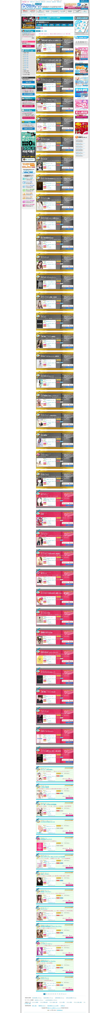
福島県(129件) (43, 1)
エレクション (44, 909)
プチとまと (43, 316)
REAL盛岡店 (44, 435)
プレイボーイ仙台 (45, 139)
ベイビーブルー (45, 455)
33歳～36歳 (26, 62)
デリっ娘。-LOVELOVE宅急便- (49, 804)
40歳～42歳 (26, 65)
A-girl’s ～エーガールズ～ (47, 731)
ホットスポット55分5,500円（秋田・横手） (52, 60)
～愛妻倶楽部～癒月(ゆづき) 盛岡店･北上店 (52, 40)
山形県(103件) (37, 1)
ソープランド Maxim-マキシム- (48, 99)
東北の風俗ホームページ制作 (52, 1005)
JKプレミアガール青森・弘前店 (49, 297)
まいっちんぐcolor (45, 612)
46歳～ (25, 69)
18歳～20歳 (26, 54)
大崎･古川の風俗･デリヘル (71, 997)
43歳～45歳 (26, 67)
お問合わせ (63, 1005)
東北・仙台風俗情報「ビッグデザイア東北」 (82, 86)
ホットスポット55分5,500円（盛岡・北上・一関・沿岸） (55, 593)
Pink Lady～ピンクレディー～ (48, 277)
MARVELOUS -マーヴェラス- (48, 961)
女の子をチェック (51, 51)
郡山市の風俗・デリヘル (48, 997)
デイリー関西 (69, 1002)
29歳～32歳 (26, 60)
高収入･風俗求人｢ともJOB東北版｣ (81, 109)
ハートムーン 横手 (45, 198)
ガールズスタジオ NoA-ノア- (48, 672)
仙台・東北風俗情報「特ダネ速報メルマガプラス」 (81, 98)
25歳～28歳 (26, 58)
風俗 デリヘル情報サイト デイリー (54, 1007)
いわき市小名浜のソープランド (51, 1000)
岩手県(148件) (48, 1)
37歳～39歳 (26, 63)
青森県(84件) (54, 1)
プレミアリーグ (45, 257)
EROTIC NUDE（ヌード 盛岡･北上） (50, 218)
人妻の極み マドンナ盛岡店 (48, 336)
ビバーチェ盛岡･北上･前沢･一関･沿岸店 (51, 751)
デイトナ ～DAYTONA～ (47, 769)
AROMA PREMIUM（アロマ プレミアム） (51, 926)
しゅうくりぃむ (45, 711)
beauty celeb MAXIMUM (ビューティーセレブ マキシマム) (55, 178)
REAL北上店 (44, 159)
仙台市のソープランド (39, 1000)
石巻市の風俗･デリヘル (59, 997)
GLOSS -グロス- (45, 474)
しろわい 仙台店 (45, 787)
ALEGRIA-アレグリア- (46, 839)
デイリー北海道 (35, 1002)
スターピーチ (44, 534)
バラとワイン (44, 119)
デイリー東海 (61, 1002)
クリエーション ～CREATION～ (49, 415)
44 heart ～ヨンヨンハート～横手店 (50, 356)
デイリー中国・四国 (78, 1002)
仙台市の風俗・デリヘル (36, 997)
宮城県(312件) (32, 1)
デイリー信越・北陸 (53, 1002)
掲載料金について (42, 1005)
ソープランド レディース (47, 80)
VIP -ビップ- (44, 573)
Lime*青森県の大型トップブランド (49, 395)
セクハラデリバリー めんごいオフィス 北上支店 (53, 856)
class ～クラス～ (45, 874)
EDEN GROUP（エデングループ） (49, 652)
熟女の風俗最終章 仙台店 (47, 237)
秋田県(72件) (59, 1)
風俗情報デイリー (25, 14)
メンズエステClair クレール (48, 821)
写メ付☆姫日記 (81, 119)
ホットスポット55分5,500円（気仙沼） (50, 553)
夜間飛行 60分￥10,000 (46, 632)
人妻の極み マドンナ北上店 (48, 691)
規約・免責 (34, 1005)
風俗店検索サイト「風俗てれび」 (81, 75)
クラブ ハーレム (45, 978)
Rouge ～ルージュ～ (46, 891)
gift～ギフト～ (44, 494)
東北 (31, 14)
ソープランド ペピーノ (46, 943)
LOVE (42, 514)
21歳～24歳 (26, 56)
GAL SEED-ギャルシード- (47, 376)
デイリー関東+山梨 (43, 1002)
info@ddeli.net (59, 1010)
